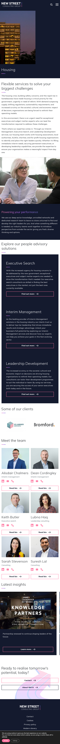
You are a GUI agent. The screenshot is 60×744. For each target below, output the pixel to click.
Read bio (13, 488)
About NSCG (28, 682)
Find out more (28, 294)
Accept (6, 740)
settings (4, 737)
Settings (15, 740)
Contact (28, 675)
